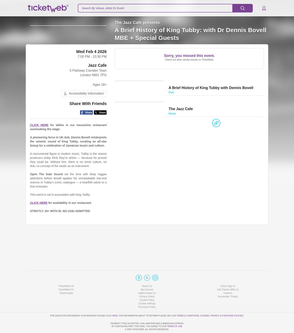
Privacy (215, 304)
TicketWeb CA (66, 278)
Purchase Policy (147, 295)
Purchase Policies (232, 304)
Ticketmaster (66, 281)
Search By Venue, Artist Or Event (103, 8)
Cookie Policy (147, 288)
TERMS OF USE (174, 326)
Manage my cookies (147, 291)
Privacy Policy (147, 284)
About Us (147, 274)
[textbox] (165, 8)
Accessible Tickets (228, 284)
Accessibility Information (83, 126)
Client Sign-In (227, 274)
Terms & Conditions (188, 304)
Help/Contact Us (147, 281)
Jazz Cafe (97, 97)
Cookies (205, 304)
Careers (228, 281)
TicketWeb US (66, 274)
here (115, 304)
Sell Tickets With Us (228, 278)
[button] (262, 8)
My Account (147, 278)
